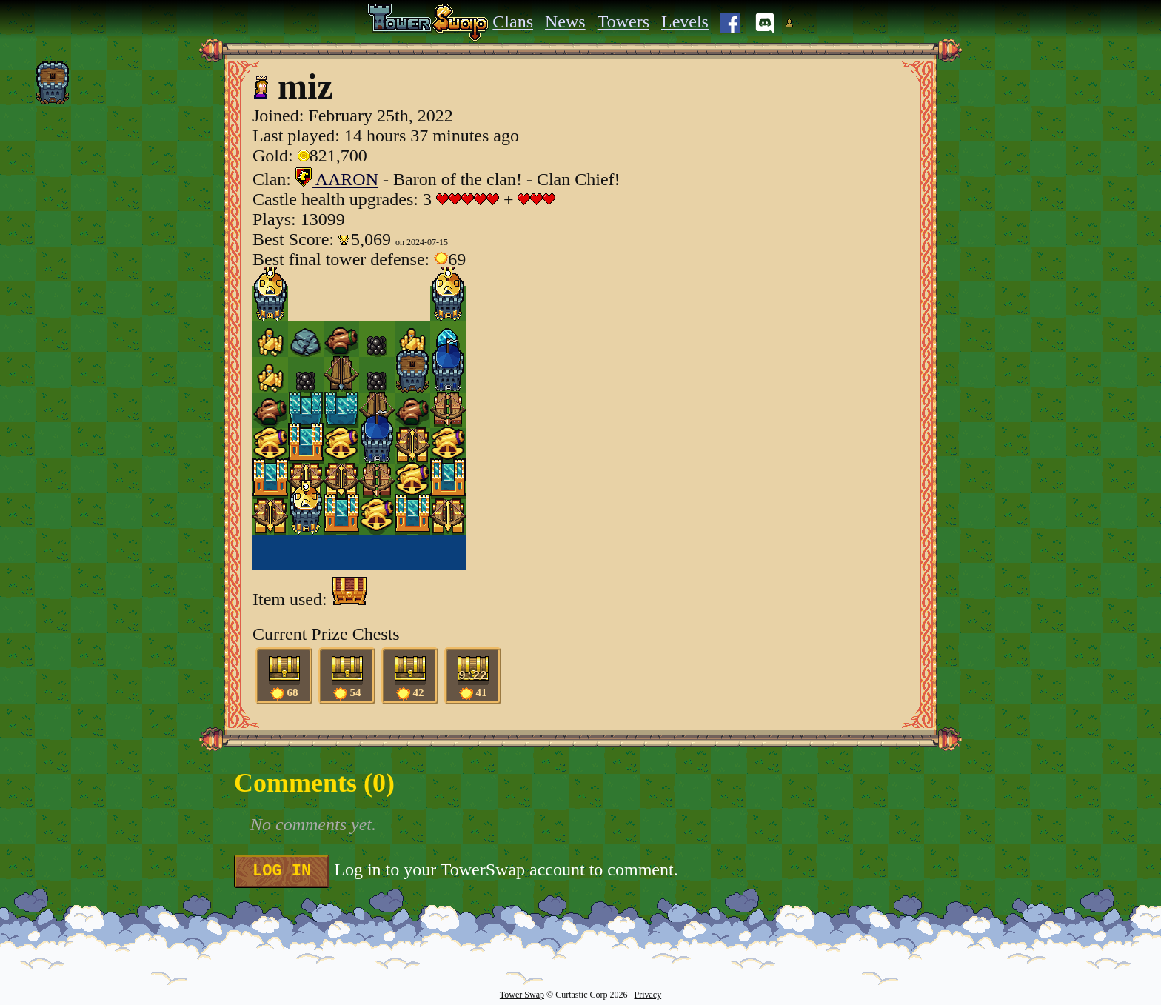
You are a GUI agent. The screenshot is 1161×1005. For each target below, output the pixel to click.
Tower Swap (522, 994)
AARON (336, 179)
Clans (512, 21)
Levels (685, 21)
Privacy (647, 994)
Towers (623, 21)
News (565, 21)
